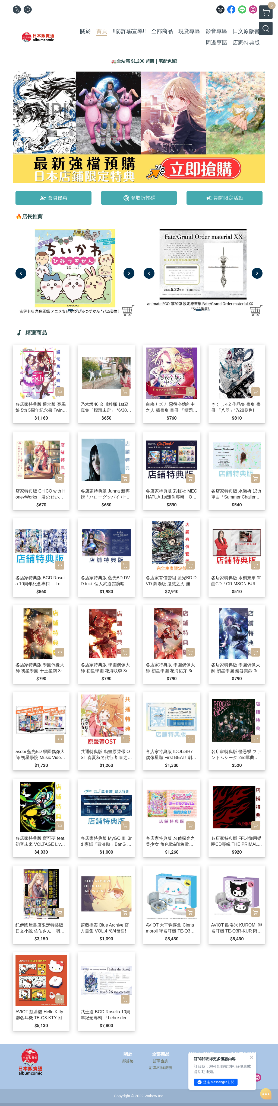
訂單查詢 (160, 1061)
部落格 (128, 1061)
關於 (128, 1054)
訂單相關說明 (160, 1067)
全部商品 (160, 1054)
